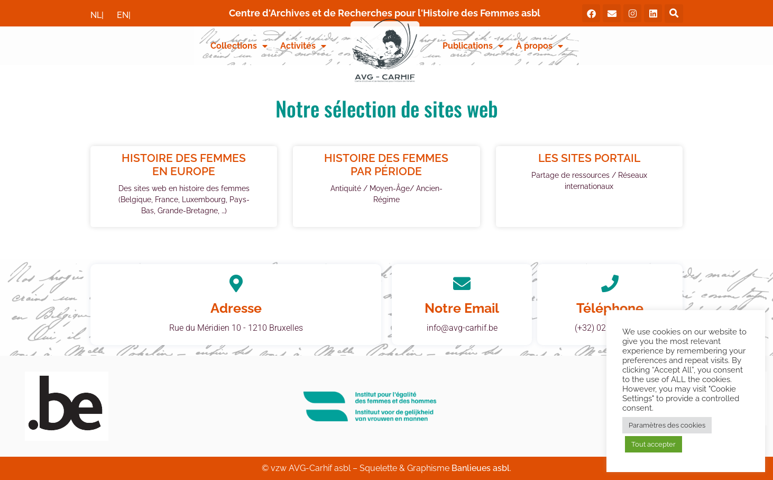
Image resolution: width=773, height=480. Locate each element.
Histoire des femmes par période (386, 164)
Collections (239, 46)
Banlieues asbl (481, 468)
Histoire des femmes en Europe (184, 164)
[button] (674, 13)
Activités (303, 46)
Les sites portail (589, 158)
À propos (539, 46)
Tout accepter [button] (653, 444)
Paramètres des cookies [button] (667, 425)
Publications (473, 46)
